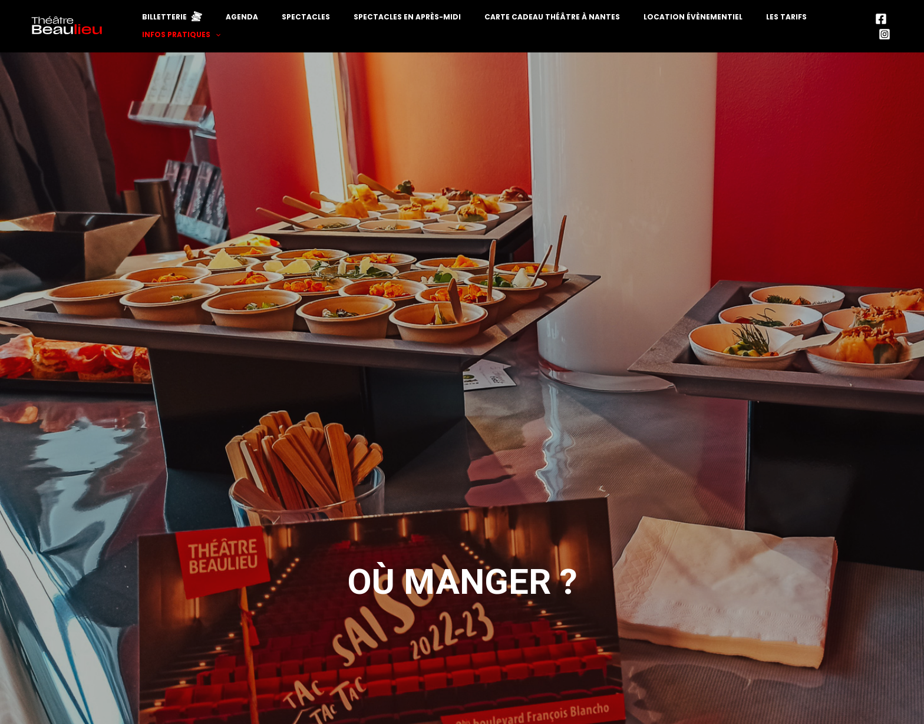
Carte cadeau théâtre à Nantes (542, 32)
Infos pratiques (817, 32)
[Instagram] (897, 33)
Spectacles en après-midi (411, 32)
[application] (851, 32)
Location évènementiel (668, 32)
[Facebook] (879, 33)
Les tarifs (748, 32)
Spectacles (324, 32)
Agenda (274, 32)
